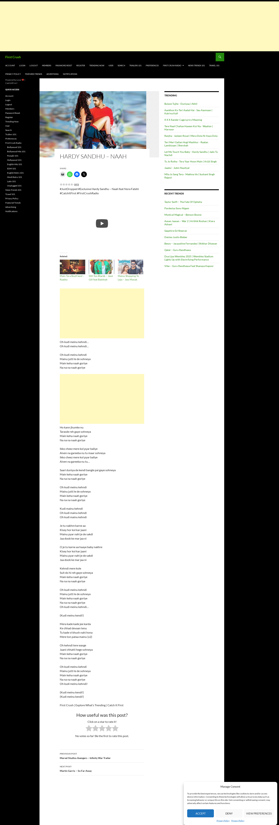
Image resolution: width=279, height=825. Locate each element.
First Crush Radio (172, 65)
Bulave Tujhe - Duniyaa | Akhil (180, 103)
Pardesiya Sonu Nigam (176, 208)
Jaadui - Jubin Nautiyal (176, 167)
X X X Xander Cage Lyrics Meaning (183, 119)
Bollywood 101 (14, 147)
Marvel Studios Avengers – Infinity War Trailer (102, 755)
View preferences (259, 813)
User (111, 65)
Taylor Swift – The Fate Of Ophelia (183, 201)
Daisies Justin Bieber (175, 237)
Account (10, 65)
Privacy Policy (223, 820)
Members (46, 65)
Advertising (52, 74)
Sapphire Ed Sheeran (175, 230)
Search (121, 65)
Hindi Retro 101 (14, 177)
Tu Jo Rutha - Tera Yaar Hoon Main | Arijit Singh (190, 161)
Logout (34, 65)
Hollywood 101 (14, 160)
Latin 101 (11, 181)
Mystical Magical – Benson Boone (182, 214)
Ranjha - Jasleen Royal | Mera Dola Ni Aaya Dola (190, 135)
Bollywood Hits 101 (16, 151)
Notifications (70, 74)
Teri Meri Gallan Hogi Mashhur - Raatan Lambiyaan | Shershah (186, 144)
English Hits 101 (14, 164)
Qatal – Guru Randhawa (177, 249)
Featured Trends (33, 74)
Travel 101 (214, 65)
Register (80, 65)
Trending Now (96, 65)
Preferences (152, 65)
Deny (229, 813)
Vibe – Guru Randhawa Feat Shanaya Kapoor (189, 265)
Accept (201, 813)
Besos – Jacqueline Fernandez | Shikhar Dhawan (190, 243)
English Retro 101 (15, 172)
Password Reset (64, 65)
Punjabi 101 (12, 155)
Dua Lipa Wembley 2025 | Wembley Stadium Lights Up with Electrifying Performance (188, 258)
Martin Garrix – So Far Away (102, 768)
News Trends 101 (196, 65)
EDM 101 (11, 168)
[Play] (102, 223)
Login (22, 65)
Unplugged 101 (14, 185)
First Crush (13, 57)
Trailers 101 (135, 65)
